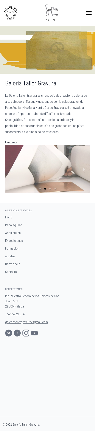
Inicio (9, 217)
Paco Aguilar (14, 225)
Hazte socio (13, 264)
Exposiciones (15, 240)
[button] (40, 188)
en (54, 20)
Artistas (11, 256)
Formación (13, 248)
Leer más (11, 142)
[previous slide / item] (10, 169)
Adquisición (13, 233)
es (47, 20)
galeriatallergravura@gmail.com (26, 322)
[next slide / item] (84, 169)
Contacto (12, 271)
